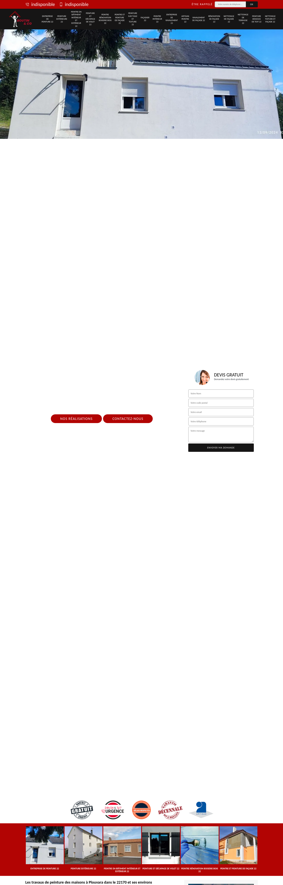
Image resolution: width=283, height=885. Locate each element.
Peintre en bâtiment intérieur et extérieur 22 (76, 19)
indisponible (40, 4)
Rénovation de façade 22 (214, 19)
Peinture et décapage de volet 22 (90, 19)
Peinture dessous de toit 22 (256, 19)
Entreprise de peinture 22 (47, 19)
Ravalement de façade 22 (198, 19)
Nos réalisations (76, 419)
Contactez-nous (127, 419)
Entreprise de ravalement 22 (172, 18)
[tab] (141, 69)
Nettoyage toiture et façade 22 (270, 19)
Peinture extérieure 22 (61, 19)
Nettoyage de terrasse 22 (243, 18)
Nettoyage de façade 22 (229, 19)
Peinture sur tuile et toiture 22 (132, 19)
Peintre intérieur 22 (157, 19)
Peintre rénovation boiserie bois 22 (105, 18)
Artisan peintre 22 (185, 19)
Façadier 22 (145, 19)
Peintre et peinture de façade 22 (120, 18)
